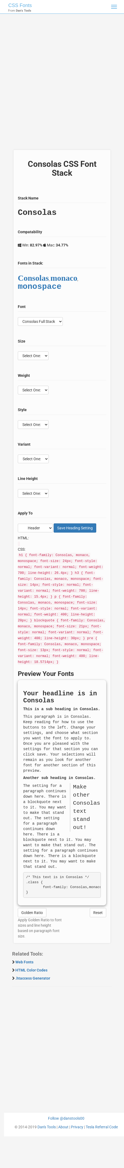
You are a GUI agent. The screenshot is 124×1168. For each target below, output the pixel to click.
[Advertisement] (60, 84)
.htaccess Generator (32, 978)
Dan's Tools (46, 1127)
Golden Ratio (32, 912)
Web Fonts (24, 962)
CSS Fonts (20, 5)
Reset (98, 912)
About (63, 1127)
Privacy (77, 1127)
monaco (63, 277)
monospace (39, 286)
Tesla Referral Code (102, 1127)
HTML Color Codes (31, 970)
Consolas (33, 277)
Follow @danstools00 (66, 1118)
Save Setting (75, 528)
